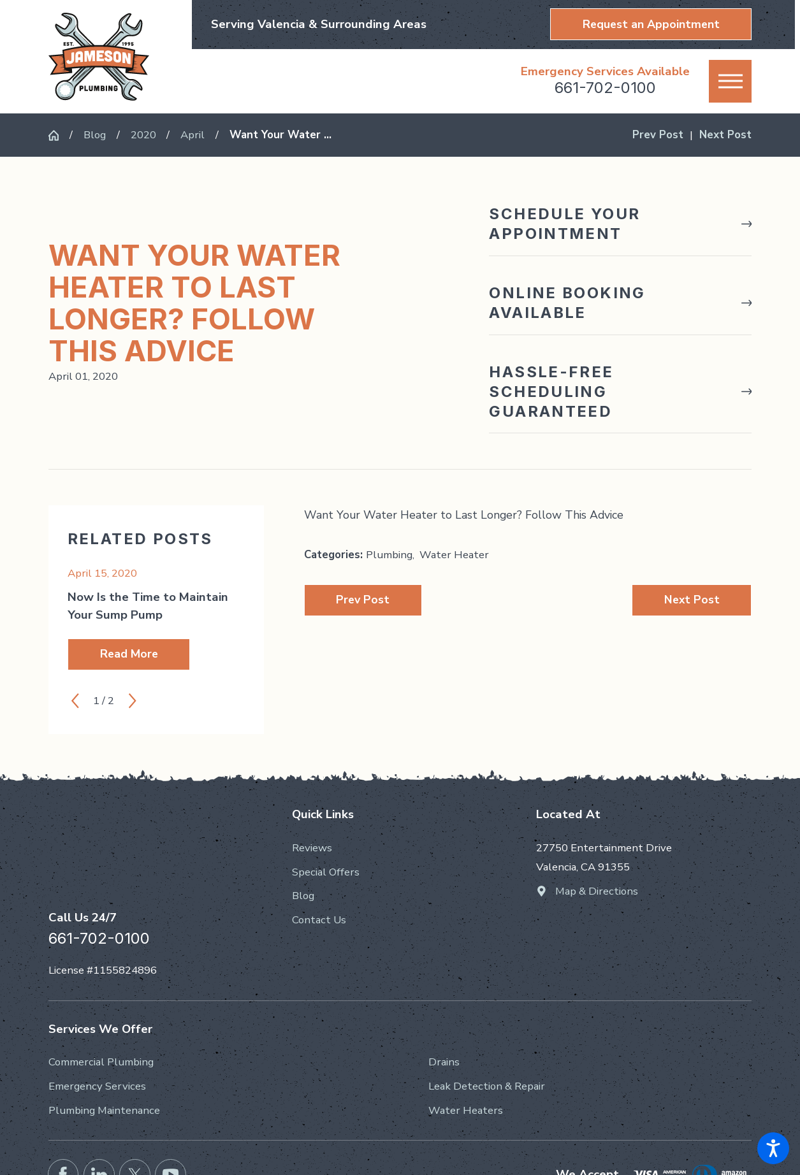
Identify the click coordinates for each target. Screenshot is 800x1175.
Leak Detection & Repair (486, 1086)
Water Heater (454, 554)
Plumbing (389, 554)
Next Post (692, 599)
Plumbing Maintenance (104, 1110)
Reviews (312, 847)
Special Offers (326, 872)
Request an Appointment (651, 24)
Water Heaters (465, 1110)
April (192, 134)
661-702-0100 (605, 87)
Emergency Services (97, 1086)
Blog (95, 134)
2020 (143, 134)
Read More (129, 653)
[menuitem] (400, 848)
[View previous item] (75, 701)
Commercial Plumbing (101, 1062)
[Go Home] (59, 135)
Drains (444, 1062)
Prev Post (362, 599)
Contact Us (319, 919)
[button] (773, 1148)
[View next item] (132, 701)
